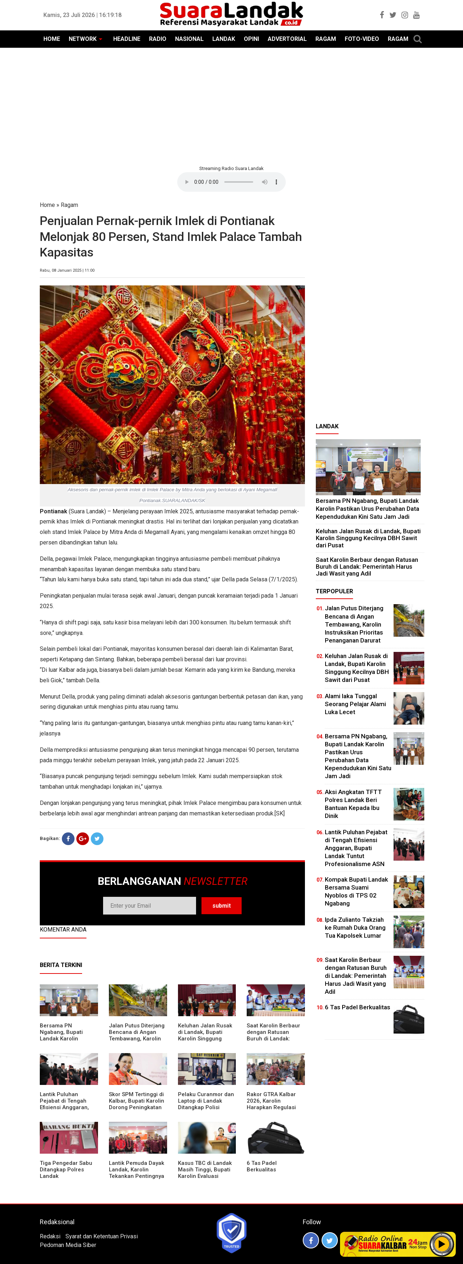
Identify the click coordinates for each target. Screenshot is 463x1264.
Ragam (69, 205)
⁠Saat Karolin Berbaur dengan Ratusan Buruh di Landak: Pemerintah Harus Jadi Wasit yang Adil (273, 1038)
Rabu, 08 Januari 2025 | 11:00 (67, 270)
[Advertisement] (231, 105)
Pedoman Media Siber (68, 1245)
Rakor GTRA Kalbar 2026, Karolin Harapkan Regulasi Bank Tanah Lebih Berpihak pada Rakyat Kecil (275, 1110)
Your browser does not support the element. (231, 182)
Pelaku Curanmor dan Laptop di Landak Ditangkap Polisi (206, 1101)
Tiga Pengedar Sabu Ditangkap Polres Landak (66, 1169)
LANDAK (223, 38)
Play (442, 1244)
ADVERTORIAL (287, 38)
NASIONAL (189, 38)
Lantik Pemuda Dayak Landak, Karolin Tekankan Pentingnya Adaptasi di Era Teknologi (136, 1176)
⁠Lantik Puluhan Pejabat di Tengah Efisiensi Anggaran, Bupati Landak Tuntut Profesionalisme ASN (67, 1107)
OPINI (251, 38)
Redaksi (50, 1236)
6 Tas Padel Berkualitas (262, 1166)
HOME (51, 38)
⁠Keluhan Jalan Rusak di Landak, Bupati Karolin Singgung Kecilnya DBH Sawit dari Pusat (205, 1038)
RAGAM (325, 38)
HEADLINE (126, 38)
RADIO (157, 38)
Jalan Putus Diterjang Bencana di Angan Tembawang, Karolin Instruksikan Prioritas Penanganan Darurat (137, 1038)
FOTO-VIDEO (362, 38)
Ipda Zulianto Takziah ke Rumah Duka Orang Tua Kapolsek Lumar (355, 927)
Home (47, 205)
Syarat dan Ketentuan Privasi (101, 1236)
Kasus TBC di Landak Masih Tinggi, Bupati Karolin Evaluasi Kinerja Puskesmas (205, 1173)
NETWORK (83, 38)
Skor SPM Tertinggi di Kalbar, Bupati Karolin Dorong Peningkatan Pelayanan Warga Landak (136, 1107)
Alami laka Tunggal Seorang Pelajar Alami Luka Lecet (355, 704)
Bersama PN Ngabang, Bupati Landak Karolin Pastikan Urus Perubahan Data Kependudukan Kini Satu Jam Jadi (367, 508)
